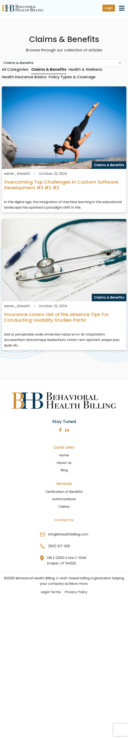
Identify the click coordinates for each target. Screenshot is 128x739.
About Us (64, 462)
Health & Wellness (85, 69)
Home (64, 455)
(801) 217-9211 (59, 546)
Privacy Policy (76, 592)
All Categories (15, 69)
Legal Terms (51, 592)
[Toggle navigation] (122, 8)
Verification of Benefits (64, 491)
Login (109, 8)
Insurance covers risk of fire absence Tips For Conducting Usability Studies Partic (56, 317)
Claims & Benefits (48, 69)
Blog (64, 470)
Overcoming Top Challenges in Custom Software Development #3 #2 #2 (61, 185)
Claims (64, 506)
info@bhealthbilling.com (68, 534)
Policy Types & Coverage (72, 77)
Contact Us (64, 520)
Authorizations (64, 499)
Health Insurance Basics (24, 77)
